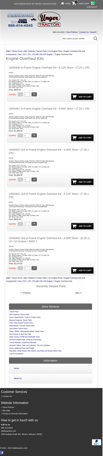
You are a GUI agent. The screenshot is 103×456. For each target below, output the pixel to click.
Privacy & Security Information (15, 414)
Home (68, 4)
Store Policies (72, 32)
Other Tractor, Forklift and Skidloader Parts (24, 337)
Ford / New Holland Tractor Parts (21, 323)
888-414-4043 (7, 428)
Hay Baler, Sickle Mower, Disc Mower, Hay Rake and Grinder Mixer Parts (35, 351)
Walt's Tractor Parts (14, 51)
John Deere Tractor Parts (18, 328)
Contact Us (84, 32)
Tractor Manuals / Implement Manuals (22, 342)
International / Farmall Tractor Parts (22, 326)
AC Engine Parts (55, 51)
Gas (20, 54)
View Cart (84, 4)
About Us (18, 378)
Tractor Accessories (16, 354)
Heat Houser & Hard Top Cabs (20, 334)
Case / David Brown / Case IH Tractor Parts (24, 317)
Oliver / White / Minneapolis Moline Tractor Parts (26, 331)
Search (93, 32)
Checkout (92, 7)
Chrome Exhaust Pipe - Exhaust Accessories (25, 340)
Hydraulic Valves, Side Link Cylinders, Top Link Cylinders (29, 345)
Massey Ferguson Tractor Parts (20, 320)
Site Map (6, 410)
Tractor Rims (14, 312)
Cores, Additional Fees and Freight (21, 348)
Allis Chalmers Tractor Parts (35, 51)
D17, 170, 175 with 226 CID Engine (37, 54)
